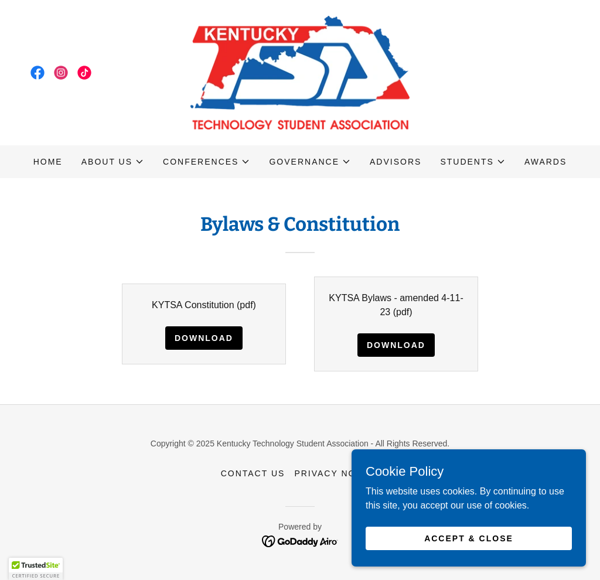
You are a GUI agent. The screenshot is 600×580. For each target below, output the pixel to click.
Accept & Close (468, 538)
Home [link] (48, 161)
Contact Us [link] (253, 473)
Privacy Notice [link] (336, 473)
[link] (37, 72)
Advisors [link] (395, 161)
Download (204, 338)
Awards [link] (545, 161)
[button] (112, 162)
